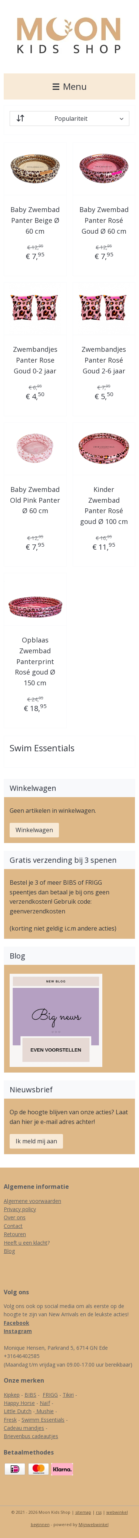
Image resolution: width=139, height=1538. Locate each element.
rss (99, 1512)
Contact (13, 1225)
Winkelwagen (34, 830)
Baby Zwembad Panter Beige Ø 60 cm (35, 220)
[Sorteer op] (69, 118)
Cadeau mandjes (24, 1427)
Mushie (45, 1411)
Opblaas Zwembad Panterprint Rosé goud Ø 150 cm (35, 661)
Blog (9, 1250)
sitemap (83, 1512)
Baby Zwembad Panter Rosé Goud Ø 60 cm (104, 220)
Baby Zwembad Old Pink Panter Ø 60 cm (35, 500)
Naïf (45, 1402)
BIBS (30, 1394)
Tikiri (68, 1394)
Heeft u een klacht (25, 1242)
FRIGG (50, 1394)
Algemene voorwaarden (32, 1200)
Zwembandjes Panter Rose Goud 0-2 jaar (35, 360)
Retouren (15, 1234)
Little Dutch (18, 1411)
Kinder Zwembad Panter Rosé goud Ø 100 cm (104, 505)
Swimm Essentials (42, 1419)
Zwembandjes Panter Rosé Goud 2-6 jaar (104, 360)
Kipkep (12, 1394)
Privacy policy (20, 1209)
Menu (70, 86)
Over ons (15, 1217)
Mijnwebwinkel (94, 1524)
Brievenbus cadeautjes (31, 1436)
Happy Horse (19, 1402)
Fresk (10, 1419)
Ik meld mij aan (36, 1141)
